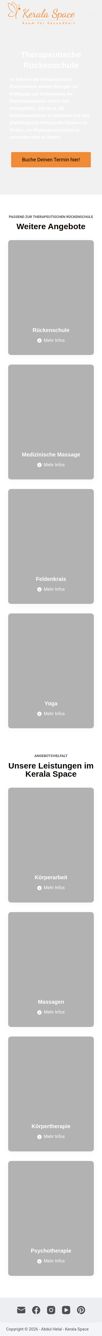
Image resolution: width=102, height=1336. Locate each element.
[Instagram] (51, 1310)
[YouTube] (66, 1310)
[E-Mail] (21, 1310)
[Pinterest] (81, 1310)
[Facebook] (36, 1310)
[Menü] (90, 13)
